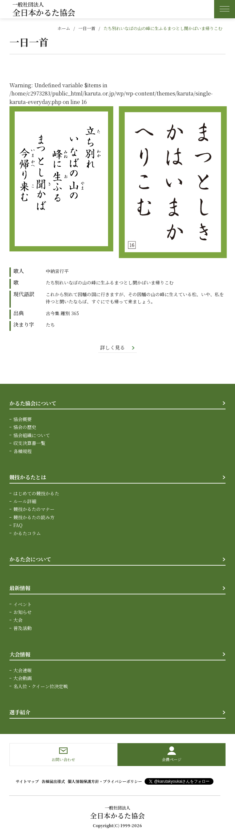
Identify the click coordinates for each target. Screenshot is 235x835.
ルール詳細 (24, 501)
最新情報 (19, 588)
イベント (22, 604)
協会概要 (22, 419)
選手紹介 (19, 712)
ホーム (63, 28)
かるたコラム (27, 533)
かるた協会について (32, 403)
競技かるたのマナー (34, 509)
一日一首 (86, 28)
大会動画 (22, 678)
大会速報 (22, 670)
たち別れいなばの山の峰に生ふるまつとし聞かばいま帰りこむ (162, 28)
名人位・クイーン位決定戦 (40, 686)
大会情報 (19, 654)
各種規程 (22, 451)
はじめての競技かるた (36, 493)
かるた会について (30, 559)
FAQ (18, 525)
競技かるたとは (27, 477)
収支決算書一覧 (29, 443)
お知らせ (22, 612)
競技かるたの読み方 (34, 517)
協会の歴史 (24, 427)
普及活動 (22, 628)
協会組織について (31, 435)
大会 (18, 620)
